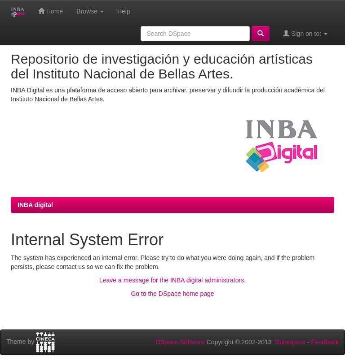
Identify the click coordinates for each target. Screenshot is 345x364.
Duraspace (290, 342)
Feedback (325, 342)
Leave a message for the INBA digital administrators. (172, 280)
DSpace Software (180, 342)
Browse (90, 11)
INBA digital (35, 204)
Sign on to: (305, 33)
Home (50, 11)
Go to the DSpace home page (172, 293)
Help (123, 11)
